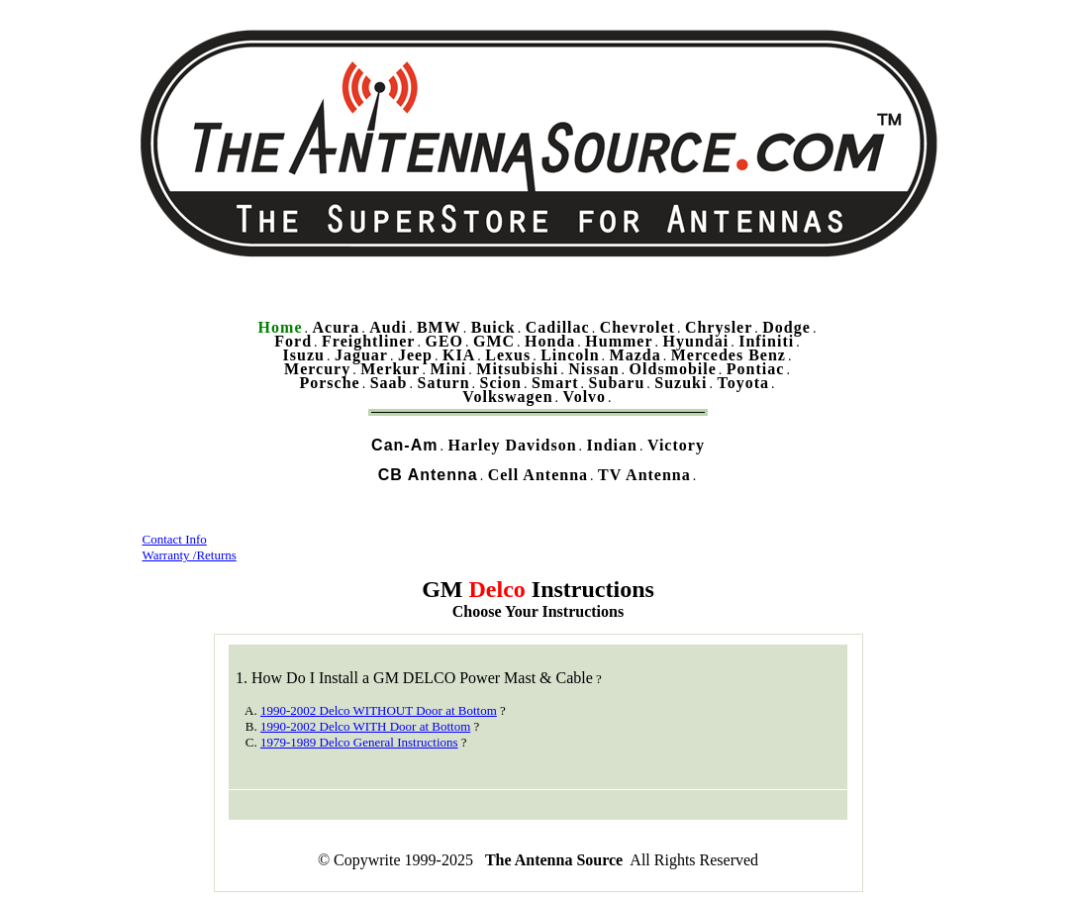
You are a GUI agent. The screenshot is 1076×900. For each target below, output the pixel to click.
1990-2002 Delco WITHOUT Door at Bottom (378, 710)
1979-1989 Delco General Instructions (359, 742)
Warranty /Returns (190, 555)
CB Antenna (428, 474)
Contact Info (175, 539)
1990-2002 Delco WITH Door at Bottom (365, 726)
